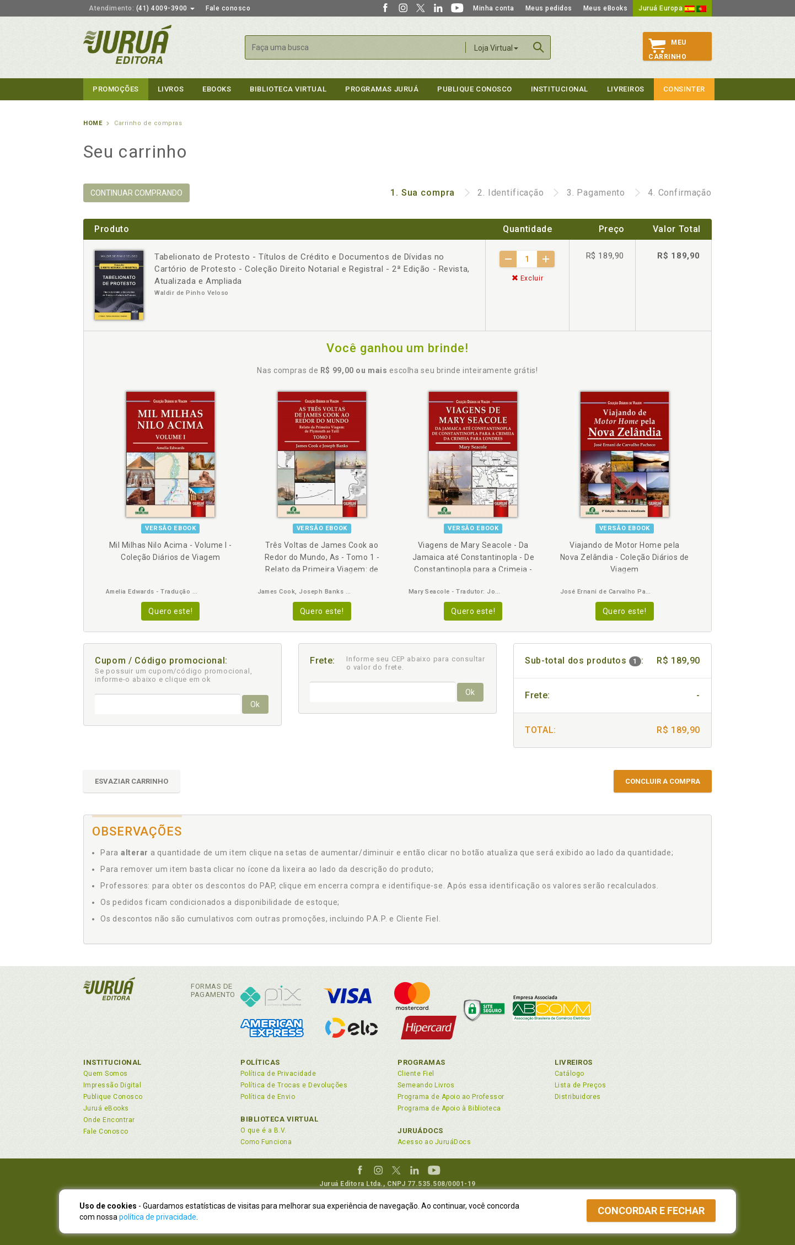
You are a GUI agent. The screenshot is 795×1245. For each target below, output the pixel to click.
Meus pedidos (548, 8)
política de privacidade (157, 1216)
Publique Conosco (474, 89)
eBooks (216, 89)
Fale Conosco (105, 1131)
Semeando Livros (426, 1085)
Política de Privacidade (278, 1073)
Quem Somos (105, 1073)
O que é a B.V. (263, 1130)
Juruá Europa (672, 8)
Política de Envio (267, 1097)
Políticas (260, 1062)
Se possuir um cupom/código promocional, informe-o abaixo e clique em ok (174, 675)
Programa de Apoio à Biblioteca (449, 1108)
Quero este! (170, 611)
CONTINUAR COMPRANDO (136, 192)
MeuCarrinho (667, 50)
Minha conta (493, 8)
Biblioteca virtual (288, 89)
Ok (255, 704)
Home (92, 123)
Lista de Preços (580, 1085)
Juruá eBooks (106, 1108)
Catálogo (569, 1073)
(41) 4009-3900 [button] (142, 8)
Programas (421, 1062)
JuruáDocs (420, 1131)
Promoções (116, 89)
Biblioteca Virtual (279, 1119)
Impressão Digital (112, 1085)
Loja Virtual (496, 48)
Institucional (559, 89)
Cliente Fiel (416, 1073)
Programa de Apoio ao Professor (451, 1097)
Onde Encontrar (109, 1120)
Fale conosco (228, 8)
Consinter (684, 89)
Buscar (538, 47)
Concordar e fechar (651, 1210)
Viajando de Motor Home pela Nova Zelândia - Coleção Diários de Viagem (624, 557)
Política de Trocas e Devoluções (293, 1085)
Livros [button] (171, 89)
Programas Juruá (381, 89)
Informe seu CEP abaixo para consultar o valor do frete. (415, 663)
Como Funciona (266, 1142)
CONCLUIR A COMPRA (662, 781)
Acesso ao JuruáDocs (434, 1142)
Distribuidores (578, 1097)
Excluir (528, 278)
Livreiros (625, 89)
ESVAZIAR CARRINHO (131, 781)
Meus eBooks (605, 8)
